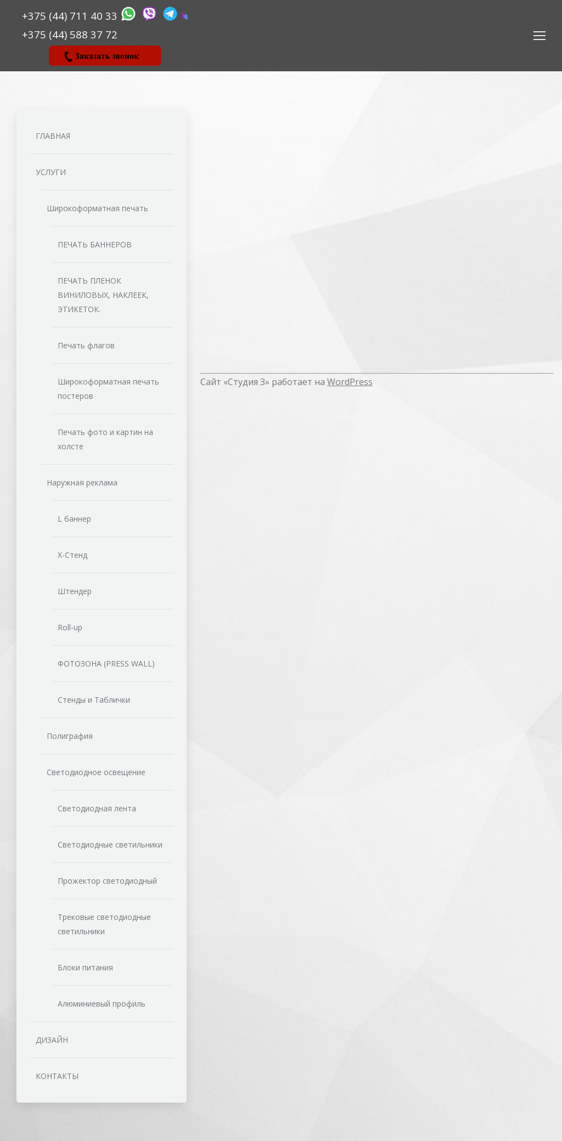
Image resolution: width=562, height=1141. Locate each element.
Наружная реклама (82, 482)
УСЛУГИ (51, 172)
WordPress (350, 382)
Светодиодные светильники (110, 844)
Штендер (75, 591)
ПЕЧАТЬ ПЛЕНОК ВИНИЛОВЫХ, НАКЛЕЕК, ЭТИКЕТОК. (103, 294)
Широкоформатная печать (97, 208)
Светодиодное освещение (96, 772)
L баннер (74, 518)
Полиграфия (70, 736)
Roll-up (70, 627)
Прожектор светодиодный (107, 880)
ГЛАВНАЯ (53, 136)
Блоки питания (85, 967)
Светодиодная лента (97, 808)
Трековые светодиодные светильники (104, 924)
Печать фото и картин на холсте (105, 439)
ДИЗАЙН (52, 1040)
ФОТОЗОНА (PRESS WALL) (106, 663)
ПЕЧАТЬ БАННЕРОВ (95, 244)
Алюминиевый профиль (101, 1003)
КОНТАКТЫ (57, 1076)
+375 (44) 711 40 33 (71, 15)
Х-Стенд (72, 555)
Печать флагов (86, 345)
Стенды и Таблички (94, 699)
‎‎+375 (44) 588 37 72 (69, 34)
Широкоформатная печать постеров (108, 388)
